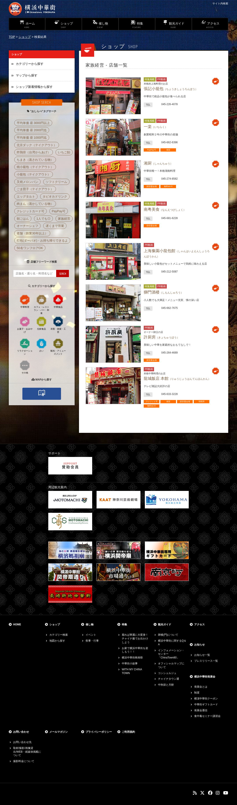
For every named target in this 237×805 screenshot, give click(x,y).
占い (41, 345)
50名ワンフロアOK (30, 248)
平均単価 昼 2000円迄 (32, 130)
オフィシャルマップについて (171, 665)
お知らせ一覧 (202, 654)
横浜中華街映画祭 (132, 657)
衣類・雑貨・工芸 (58, 324)
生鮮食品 (41, 323)
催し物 (89, 624)
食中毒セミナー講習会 (207, 716)
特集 (124, 624)
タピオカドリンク (55, 196)
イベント (91, 634)
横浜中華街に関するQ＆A (172, 642)
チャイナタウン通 (168, 678)
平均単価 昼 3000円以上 (33, 123)
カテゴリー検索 (58, 634)
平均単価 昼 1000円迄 (32, 137)
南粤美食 (165, 209)
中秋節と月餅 (166, 684)
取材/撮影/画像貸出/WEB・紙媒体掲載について (27, 752)
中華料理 (24, 301)
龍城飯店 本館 (177, 378)
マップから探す (26, 75)
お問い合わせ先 (22, 742)
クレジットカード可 (30, 211)
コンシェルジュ (167, 673)
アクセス (199, 624)
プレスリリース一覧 (206, 660)
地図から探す (57, 640)
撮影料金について (23, 761)
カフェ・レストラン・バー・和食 (41, 304)
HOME (17, 624)
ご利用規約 (128, 731)
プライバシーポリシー (99, 731)
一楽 (155, 126)
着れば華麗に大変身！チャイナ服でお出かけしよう (135, 638)
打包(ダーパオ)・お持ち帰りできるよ (42, 240)
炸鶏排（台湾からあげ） (33, 152)
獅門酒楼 (163, 292)
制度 (196, 692)
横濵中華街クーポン (206, 698)
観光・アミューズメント (58, 346)
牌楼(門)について (168, 634)
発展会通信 (200, 710)
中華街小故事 (130, 663)
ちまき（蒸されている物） (35, 159)
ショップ (24, 37)
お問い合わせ (21, 731)
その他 (24, 367)
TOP (12, 37)
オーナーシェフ (27, 226)
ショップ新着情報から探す (34, 86)
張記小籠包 (171, 89)
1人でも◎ (43, 218)
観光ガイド (164, 624)
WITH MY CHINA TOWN (132, 671)
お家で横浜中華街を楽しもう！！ (135, 650)
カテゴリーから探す (29, 63)
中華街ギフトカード (206, 704)
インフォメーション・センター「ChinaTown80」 (171, 654)
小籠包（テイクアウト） (33, 174)
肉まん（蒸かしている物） (35, 203)
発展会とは (200, 686)
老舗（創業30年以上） (32, 233)
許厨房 (161, 337)
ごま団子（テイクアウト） (35, 189)
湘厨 (158, 163)
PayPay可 (58, 211)
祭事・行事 (92, 640)
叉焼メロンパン (27, 182)
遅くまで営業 (55, 226)
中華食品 (58, 301)
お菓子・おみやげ (24, 324)
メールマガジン (58, 731)
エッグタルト (26, 196)
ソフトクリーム (56, 182)
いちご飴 (64, 152)
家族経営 (64, 218)
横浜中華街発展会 (204, 676)
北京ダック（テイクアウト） (37, 145)
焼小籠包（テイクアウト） (35, 167)
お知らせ (199, 644)
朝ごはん (23, 218)
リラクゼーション (24, 346)
